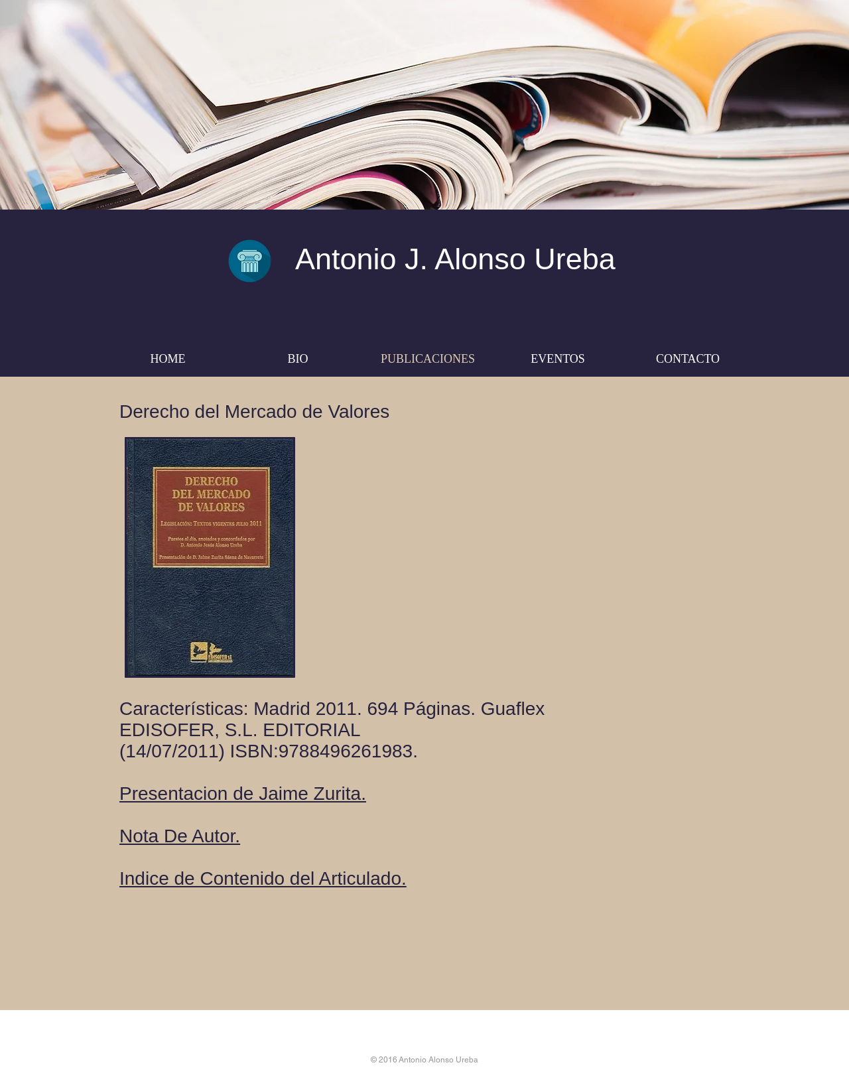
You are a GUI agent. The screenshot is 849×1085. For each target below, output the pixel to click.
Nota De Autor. (179, 836)
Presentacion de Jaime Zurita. (242, 793)
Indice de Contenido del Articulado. (263, 878)
